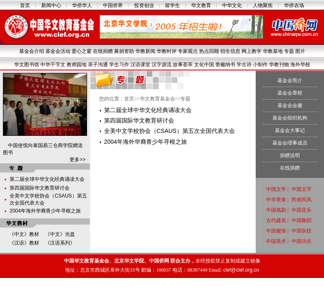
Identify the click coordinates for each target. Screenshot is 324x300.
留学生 (172, 5)
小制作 (260, 65)
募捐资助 (124, 51)
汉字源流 (162, 65)
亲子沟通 (98, 65)
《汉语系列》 (60, 243)
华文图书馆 (26, 65)
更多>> (77, 159)
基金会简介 (289, 80)
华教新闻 (145, 51)
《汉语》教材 (24, 243)
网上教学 (252, 51)
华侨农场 (294, 5)
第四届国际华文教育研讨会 (40, 188)
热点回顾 (209, 51)
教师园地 (77, 65)
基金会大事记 (290, 130)
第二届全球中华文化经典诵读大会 (47, 179)
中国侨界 (113, 5)
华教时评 (167, 51)
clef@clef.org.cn (241, 270)
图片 (300, 51)
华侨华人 (82, 5)
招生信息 (230, 51)
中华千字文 (52, 65)
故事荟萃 (183, 65)
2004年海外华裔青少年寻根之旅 (45, 211)
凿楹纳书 (225, 65)
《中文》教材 (24, 234)
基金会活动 (57, 51)
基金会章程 (289, 93)
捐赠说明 (290, 155)
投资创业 (144, 5)
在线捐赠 (103, 51)
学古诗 (244, 65)
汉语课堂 (140, 65)
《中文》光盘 (60, 234)
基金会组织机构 (289, 118)
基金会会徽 (289, 105)
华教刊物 (279, 65)
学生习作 (119, 65)
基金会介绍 (31, 51)
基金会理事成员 (289, 143)
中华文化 (232, 5)
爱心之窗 (82, 51)
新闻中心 (51, 5)
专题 (289, 51)
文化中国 (204, 65)
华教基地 (273, 51)
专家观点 (188, 51)
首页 (25, 5)
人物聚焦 (263, 5)
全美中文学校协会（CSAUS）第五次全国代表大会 (169, 131)
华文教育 (201, 5)
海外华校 (300, 65)
